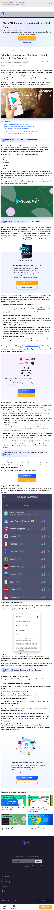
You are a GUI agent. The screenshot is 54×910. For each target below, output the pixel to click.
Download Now (27, 42)
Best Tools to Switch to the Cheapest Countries (19, 126)
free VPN (32, 299)
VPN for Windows (7, 797)
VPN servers (41, 309)
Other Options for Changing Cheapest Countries (16, 128)
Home (4, 51)
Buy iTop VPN (27, 38)
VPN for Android (18, 51)
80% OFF (45, 907)
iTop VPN (28, 237)
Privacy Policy (5, 900)
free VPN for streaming (32, 346)
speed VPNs (25, 407)
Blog (9, 51)
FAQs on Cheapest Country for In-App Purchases (18, 134)
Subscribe (38, 861)
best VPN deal (22, 718)
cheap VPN (26, 440)
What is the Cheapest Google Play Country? (17, 124)
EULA (14, 900)
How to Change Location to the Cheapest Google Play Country (22, 131)
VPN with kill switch (12, 665)
